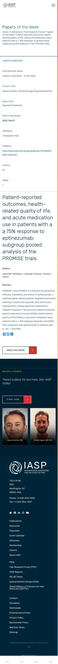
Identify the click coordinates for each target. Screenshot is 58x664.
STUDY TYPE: (9, 86)
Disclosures (15, 608)
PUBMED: (7, 146)
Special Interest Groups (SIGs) (24, 582)
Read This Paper (16, 350)
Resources (14, 526)
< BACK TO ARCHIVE (12, 60)
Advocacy (14, 540)
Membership (15, 545)
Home (7, 660)
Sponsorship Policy (18, 622)
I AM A (21, 660)
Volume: (6, 165)
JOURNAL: (7, 131)
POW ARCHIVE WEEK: (12, 71)
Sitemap (13, 632)
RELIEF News (16, 577)
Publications (15, 521)
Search (36, 660)
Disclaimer (14, 603)
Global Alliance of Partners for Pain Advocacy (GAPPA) (26, 587)
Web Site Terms (17, 627)
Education (14, 531)
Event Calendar (16, 536)
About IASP (15, 555)
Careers (13, 550)
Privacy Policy (16, 618)
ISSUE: (5, 180)
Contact (13, 598)
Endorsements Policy (19, 613)
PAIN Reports (16, 572)
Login (51, 660)
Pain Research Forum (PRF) (23, 567)
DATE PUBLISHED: (11, 115)
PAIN (11, 562)
